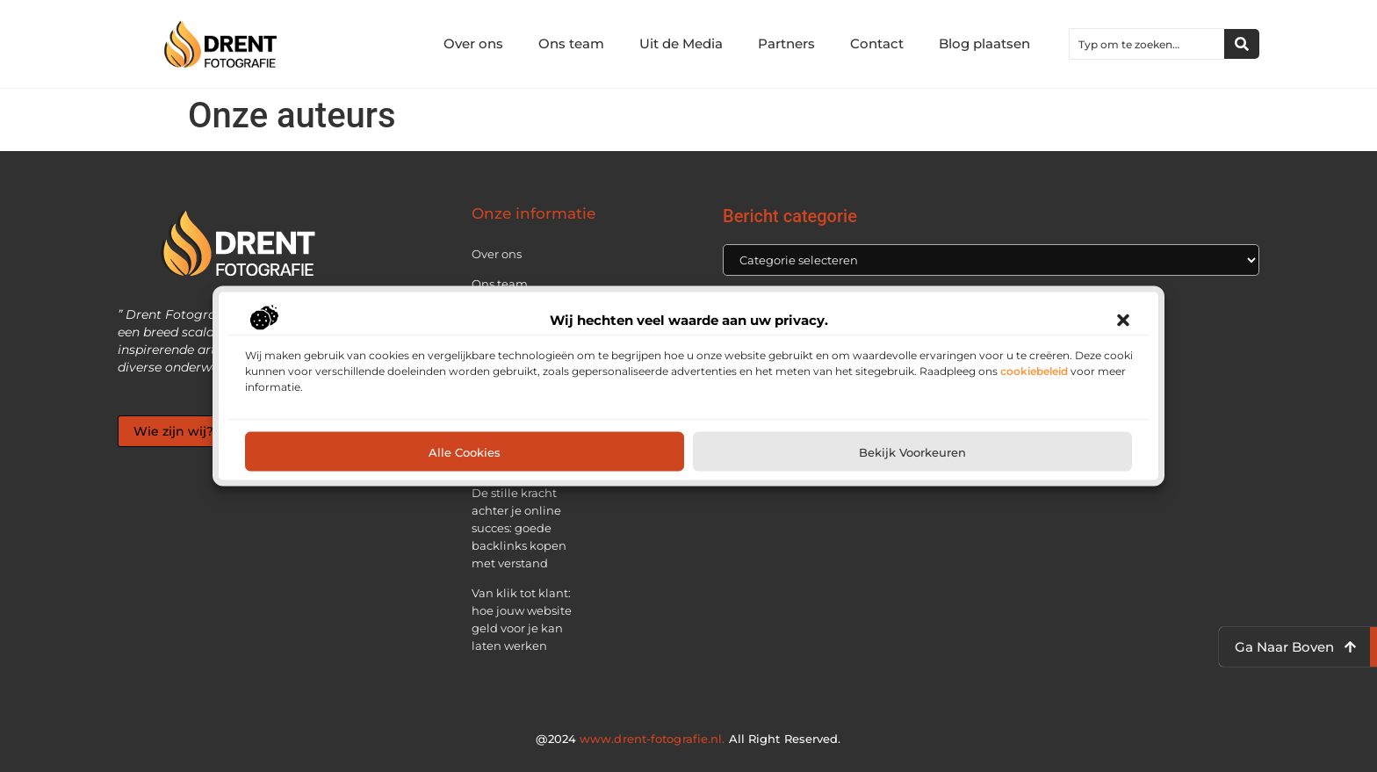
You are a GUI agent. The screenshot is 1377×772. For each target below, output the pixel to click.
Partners (786, 43)
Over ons (473, 43)
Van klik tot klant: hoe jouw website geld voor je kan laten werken (522, 619)
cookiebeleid (1034, 371)
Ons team (571, 43)
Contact (877, 43)
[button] (1123, 320)
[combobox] (1147, 44)
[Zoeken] (1241, 44)
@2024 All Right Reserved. (688, 739)
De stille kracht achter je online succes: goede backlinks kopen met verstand (519, 528)
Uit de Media (681, 43)
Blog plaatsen (984, 43)
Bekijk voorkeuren (912, 451)
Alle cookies (465, 451)
